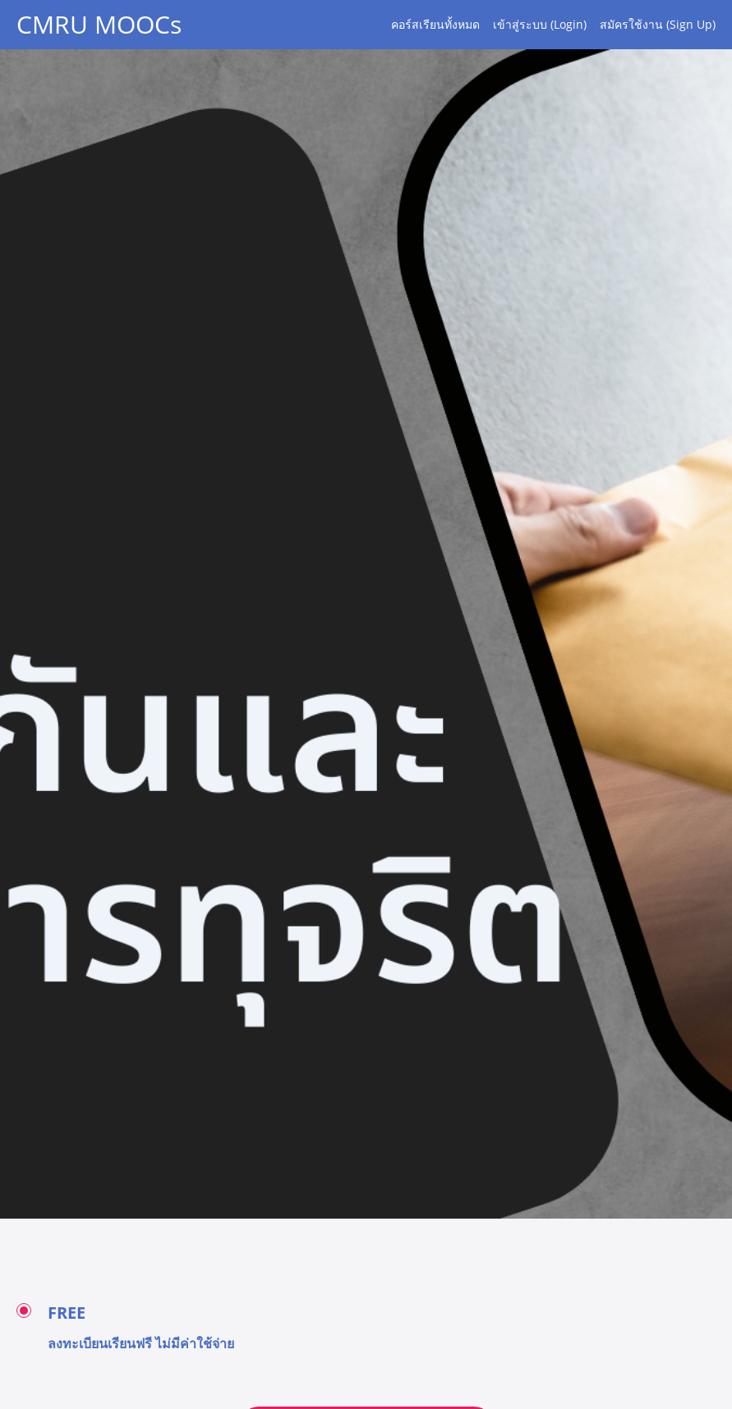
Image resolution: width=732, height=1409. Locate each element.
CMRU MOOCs (99, 24)
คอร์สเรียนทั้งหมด (435, 24)
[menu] (547, 24)
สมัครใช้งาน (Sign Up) (658, 24)
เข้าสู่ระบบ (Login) (540, 24)
